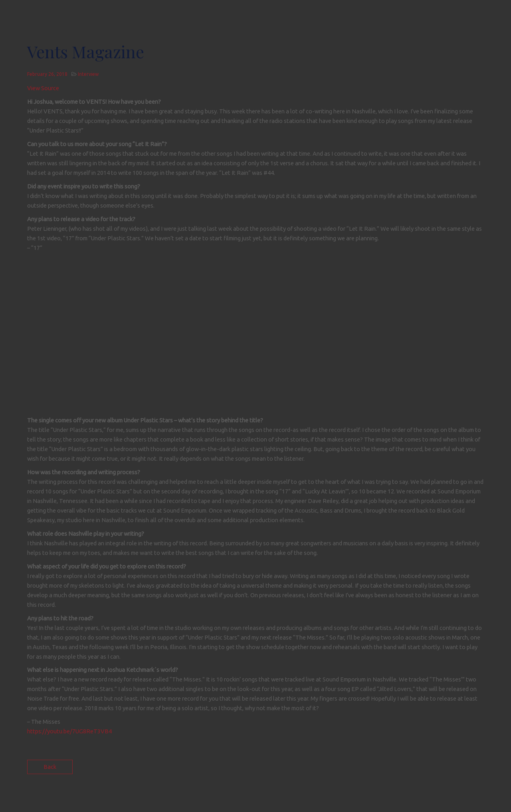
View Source (43, 88)
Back (50, 766)
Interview (88, 74)
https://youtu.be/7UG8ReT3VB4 (69, 731)
